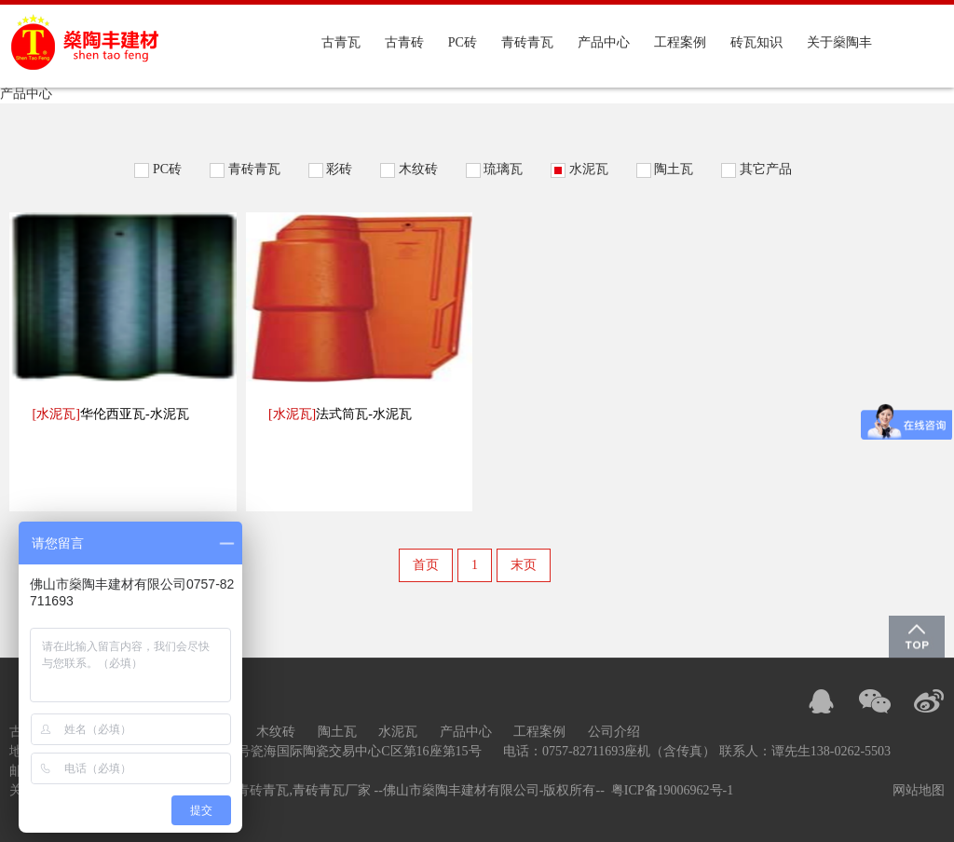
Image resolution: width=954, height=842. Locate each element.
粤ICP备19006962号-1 (672, 790)
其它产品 (766, 169)
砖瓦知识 (756, 42)
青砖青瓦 (527, 42)
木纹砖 (418, 169)
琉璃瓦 (503, 169)
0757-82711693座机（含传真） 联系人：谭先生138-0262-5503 (716, 751)
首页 (426, 565)
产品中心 (604, 42)
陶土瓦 (673, 169)
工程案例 (680, 42)
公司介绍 (614, 732)
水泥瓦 (588, 169)
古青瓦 (341, 42)
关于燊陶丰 (839, 42)
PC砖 (462, 42)
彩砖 (339, 169)
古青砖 (404, 42)
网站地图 (919, 790)
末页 (524, 565)
